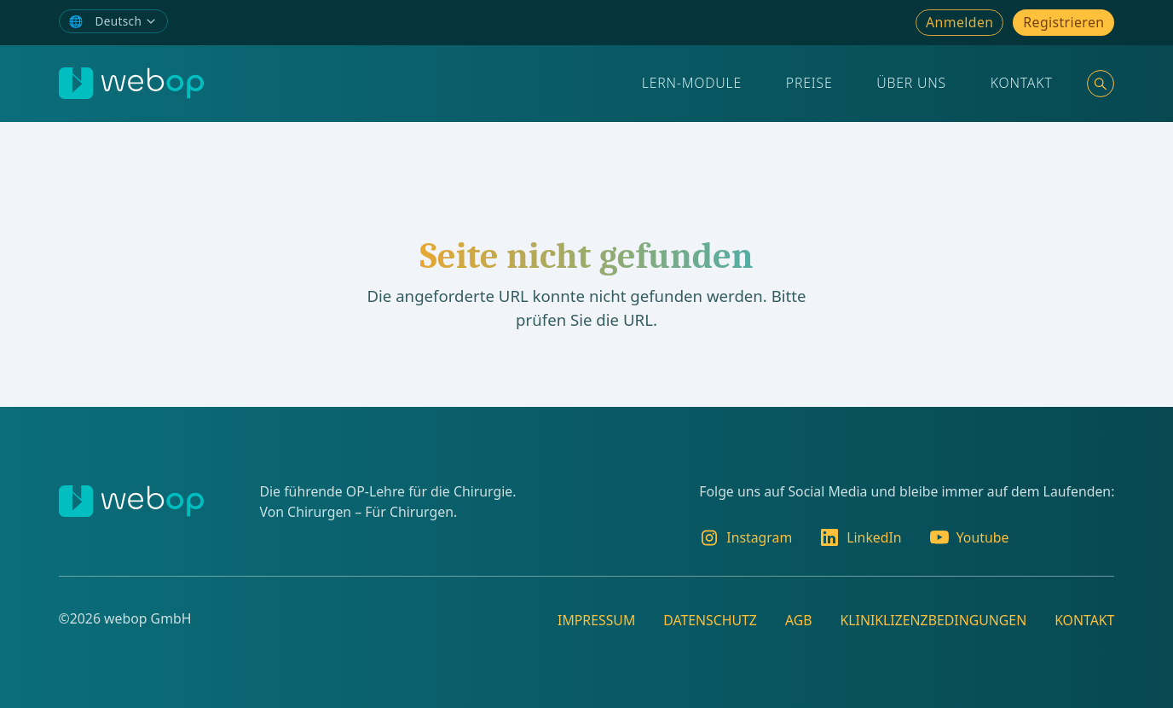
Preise (809, 82)
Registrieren (1063, 22)
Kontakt (1022, 82)
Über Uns (911, 82)
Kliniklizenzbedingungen (933, 620)
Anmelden (959, 22)
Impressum (596, 620)
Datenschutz (710, 620)
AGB (798, 620)
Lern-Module (692, 82)
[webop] (131, 83)
